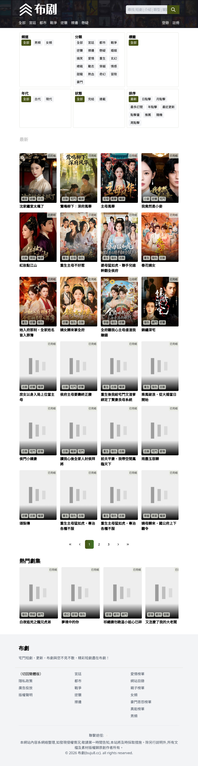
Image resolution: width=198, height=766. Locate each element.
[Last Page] (127, 544)
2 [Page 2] (99, 544)
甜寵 (80, 74)
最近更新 (168, 107)
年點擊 (152, 107)
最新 (133, 99)
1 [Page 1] (89, 544)
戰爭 (53, 22)
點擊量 (135, 115)
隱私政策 (26, 680)
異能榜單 (137, 708)
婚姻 (114, 50)
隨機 (159, 115)
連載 (102, 99)
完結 (91, 99)
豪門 (80, 82)
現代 (49, 99)
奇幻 (102, 74)
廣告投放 (26, 687)
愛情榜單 (137, 673)
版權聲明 (26, 694)
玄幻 (114, 58)
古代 (38, 99)
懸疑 (85, 22)
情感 (114, 66)
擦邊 (74, 22)
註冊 (175, 22)
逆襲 (64, 22)
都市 (43, 22)
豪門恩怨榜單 (140, 701)
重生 (102, 58)
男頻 (38, 42)
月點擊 (160, 99)
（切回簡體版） (31, 673)
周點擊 (135, 123)
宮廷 (32, 22)
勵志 (91, 66)
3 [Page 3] (108, 544)
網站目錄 (137, 680)
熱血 (91, 74)
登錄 (165, 22)
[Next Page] (118, 544)
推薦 (148, 115)
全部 (22, 22)
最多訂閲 (136, 107)
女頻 (49, 42)
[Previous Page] (79, 544)
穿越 (102, 66)
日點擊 (146, 99)
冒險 (114, 74)
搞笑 (80, 58)
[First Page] (70, 544)
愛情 (91, 58)
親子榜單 (137, 687)
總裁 (80, 66)
